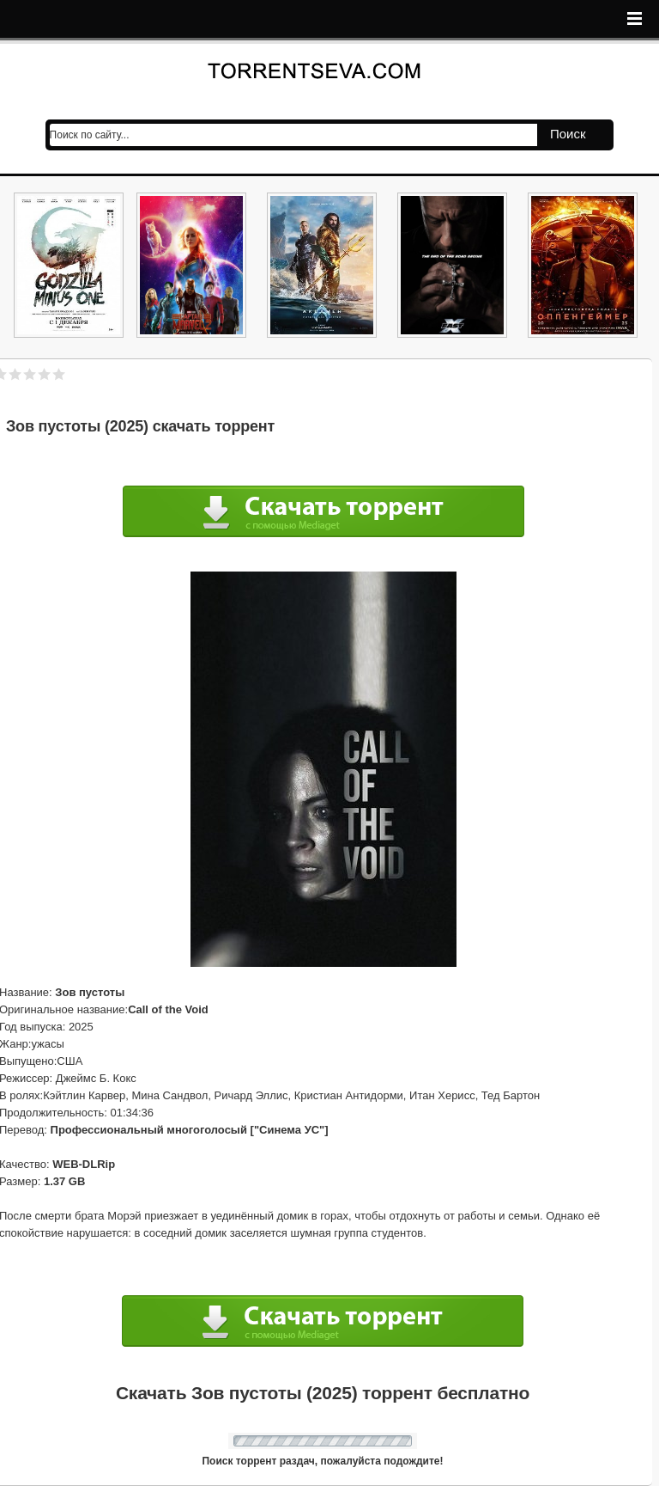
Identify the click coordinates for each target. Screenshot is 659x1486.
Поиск (568, 133)
